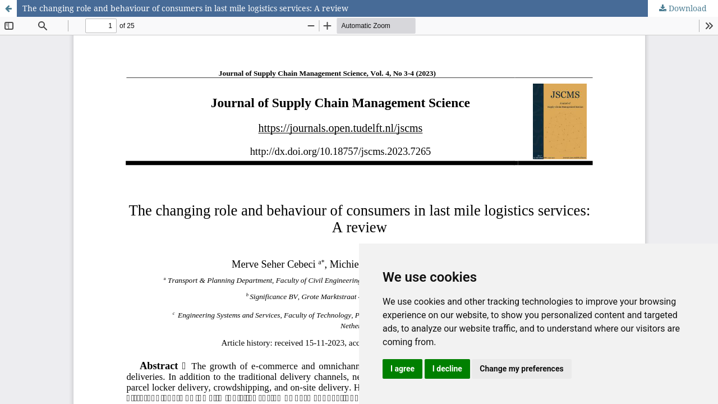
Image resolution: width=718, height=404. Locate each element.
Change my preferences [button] (521, 368)
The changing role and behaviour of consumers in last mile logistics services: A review (185, 8)
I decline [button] (447, 368)
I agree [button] (402, 368)
